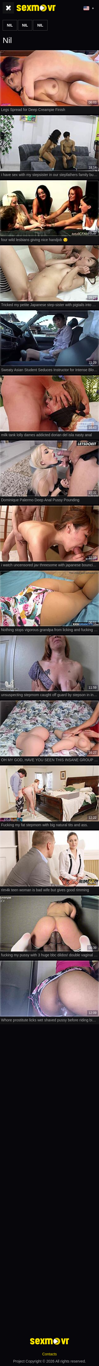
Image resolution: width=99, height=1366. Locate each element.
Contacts (49, 1354)
